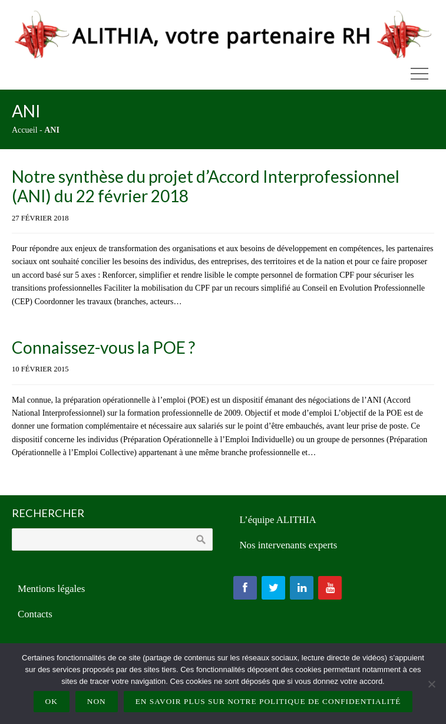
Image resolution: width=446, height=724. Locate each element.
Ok (51, 701)
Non (96, 701)
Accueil (25, 130)
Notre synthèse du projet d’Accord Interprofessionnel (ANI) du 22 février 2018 (205, 186)
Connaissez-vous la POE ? (103, 347)
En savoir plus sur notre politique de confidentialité (268, 701)
